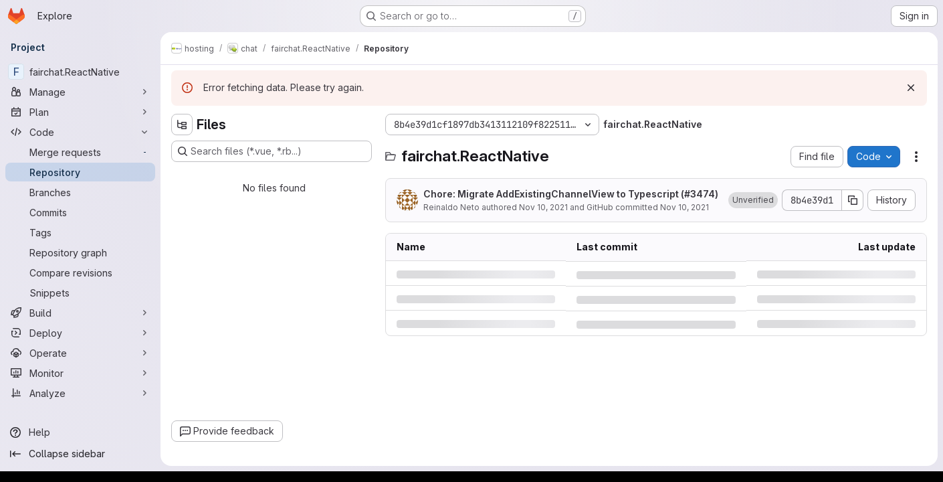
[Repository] (80, 172)
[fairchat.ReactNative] (80, 71)
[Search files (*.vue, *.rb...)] (271, 151)
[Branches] (80, 192)
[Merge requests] (80, 152)
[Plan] (80, 111)
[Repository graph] (80, 252)
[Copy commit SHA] (852, 200)
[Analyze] (80, 393)
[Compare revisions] (80, 272)
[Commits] (80, 212)
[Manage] (80, 91)
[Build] (80, 312)
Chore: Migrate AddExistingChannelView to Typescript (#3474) (570, 193)
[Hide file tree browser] (182, 124)
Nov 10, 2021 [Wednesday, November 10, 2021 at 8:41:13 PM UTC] (543, 207)
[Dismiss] (911, 88)
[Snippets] (80, 292)
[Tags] (80, 232)
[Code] (80, 132)
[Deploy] (80, 332)
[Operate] (80, 352)
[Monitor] (80, 373)
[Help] (80, 432)
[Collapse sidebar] (80, 454)
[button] (753, 200)
